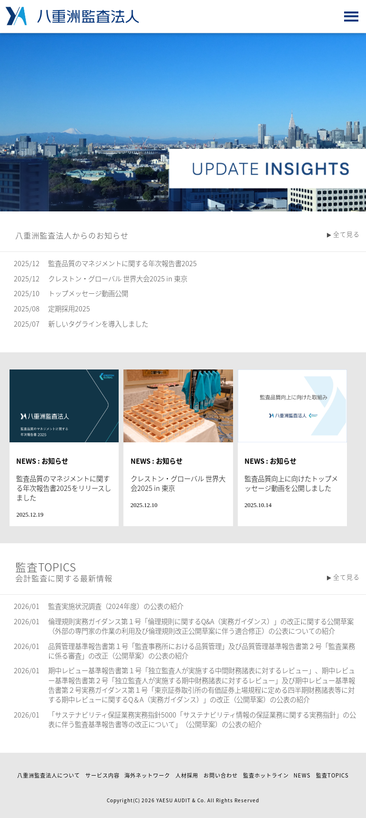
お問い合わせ (220, 775)
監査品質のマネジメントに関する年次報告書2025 (122, 263)
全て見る (346, 234)
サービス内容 (102, 775)
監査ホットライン (266, 775)
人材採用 (186, 775)
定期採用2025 (69, 308)
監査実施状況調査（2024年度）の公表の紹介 (115, 606)
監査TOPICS (332, 775)
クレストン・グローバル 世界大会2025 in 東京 (117, 278)
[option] (183, 122)
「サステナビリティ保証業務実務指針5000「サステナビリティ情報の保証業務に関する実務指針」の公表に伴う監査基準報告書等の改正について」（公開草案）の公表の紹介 (202, 719)
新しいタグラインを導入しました (98, 324)
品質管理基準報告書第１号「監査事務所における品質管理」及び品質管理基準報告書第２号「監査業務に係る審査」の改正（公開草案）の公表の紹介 (201, 651)
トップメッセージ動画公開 (88, 293)
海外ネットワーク (147, 775)
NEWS (302, 775)
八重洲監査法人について (48, 775)
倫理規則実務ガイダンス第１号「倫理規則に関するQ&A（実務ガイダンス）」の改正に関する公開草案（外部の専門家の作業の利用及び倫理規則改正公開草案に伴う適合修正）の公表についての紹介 (201, 626)
